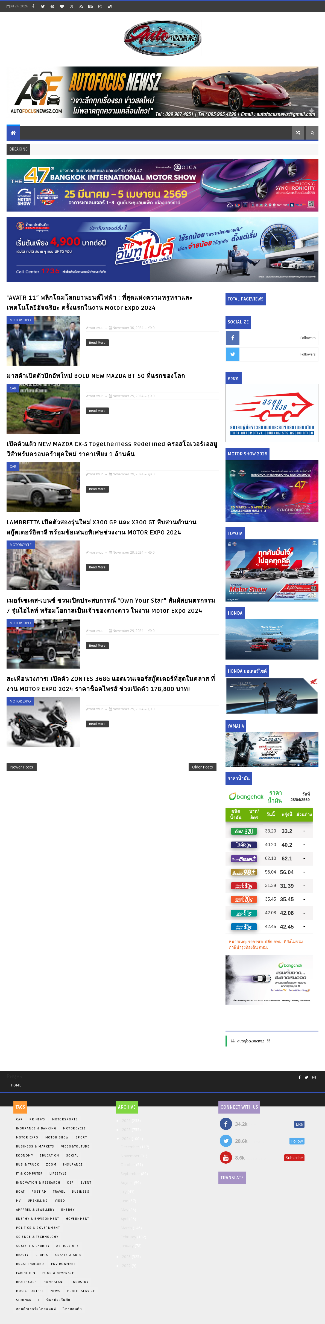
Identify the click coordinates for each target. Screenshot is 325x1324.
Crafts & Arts (68, 1255)
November (130, 1155)
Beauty (22, 1255)
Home (16, 1085)
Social (72, 1156)
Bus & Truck (27, 1165)
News (55, 1291)
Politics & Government (38, 1228)
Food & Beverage (58, 1273)
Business (80, 1192)
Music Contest (30, 1291)
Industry (80, 1282)
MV (18, 1201)
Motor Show (57, 1137)
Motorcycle (20, 544)
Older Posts (202, 767)
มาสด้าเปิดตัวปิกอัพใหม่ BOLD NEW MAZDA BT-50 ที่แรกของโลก (96, 376)
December (130, 1146)
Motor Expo (20, 320)
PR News (37, 1119)
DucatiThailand (30, 1264)
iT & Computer (29, 1174)
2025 (127, 1129)
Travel (59, 1192)
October (128, 1164)
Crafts (42, 1255)
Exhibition (26, 1273)
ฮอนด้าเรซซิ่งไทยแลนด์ (36, 1309)
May (125, 1209)
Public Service (81, 1291)
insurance (73, 1165)
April (125, 1218)
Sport (81, 1137)
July (124, 1191)
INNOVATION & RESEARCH (38, 1183)
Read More (97, 343)
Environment (63, 1264)
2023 (127, 1256)
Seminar (24, 1300)
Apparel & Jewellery (35, 1210)
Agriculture (67, 1246)
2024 (127, 1138)
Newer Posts (21, 767)
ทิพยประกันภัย (58, 1300)
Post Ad (39, 1192)
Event (86, 1183)
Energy (68, 1210)
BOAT (20, 1192)
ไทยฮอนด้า (72, 1309)
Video (60, 1201)
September (131, 1173)
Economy (24, 1156)
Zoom (51, 1165)
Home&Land (54, 1282)
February (129, 1236)
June (125, 1200)
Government (77, 1219)
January (128, 1245)
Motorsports (65, 1119)
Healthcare (26, 1282)
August (127, 1182)
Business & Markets (35, 1146)
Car (13, 388)
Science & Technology (37, 1237)
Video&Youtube (75, 1146)
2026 (127, 1120)
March (127, 1227)
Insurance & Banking (36, 1128)
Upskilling (38, 1201)
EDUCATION (49, 1156)
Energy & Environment (37, 1219)
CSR (70, 1183)
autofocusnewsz (250, 1040)
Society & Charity (33, 1246)
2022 (127, 1265)
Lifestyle (58, 1174)
